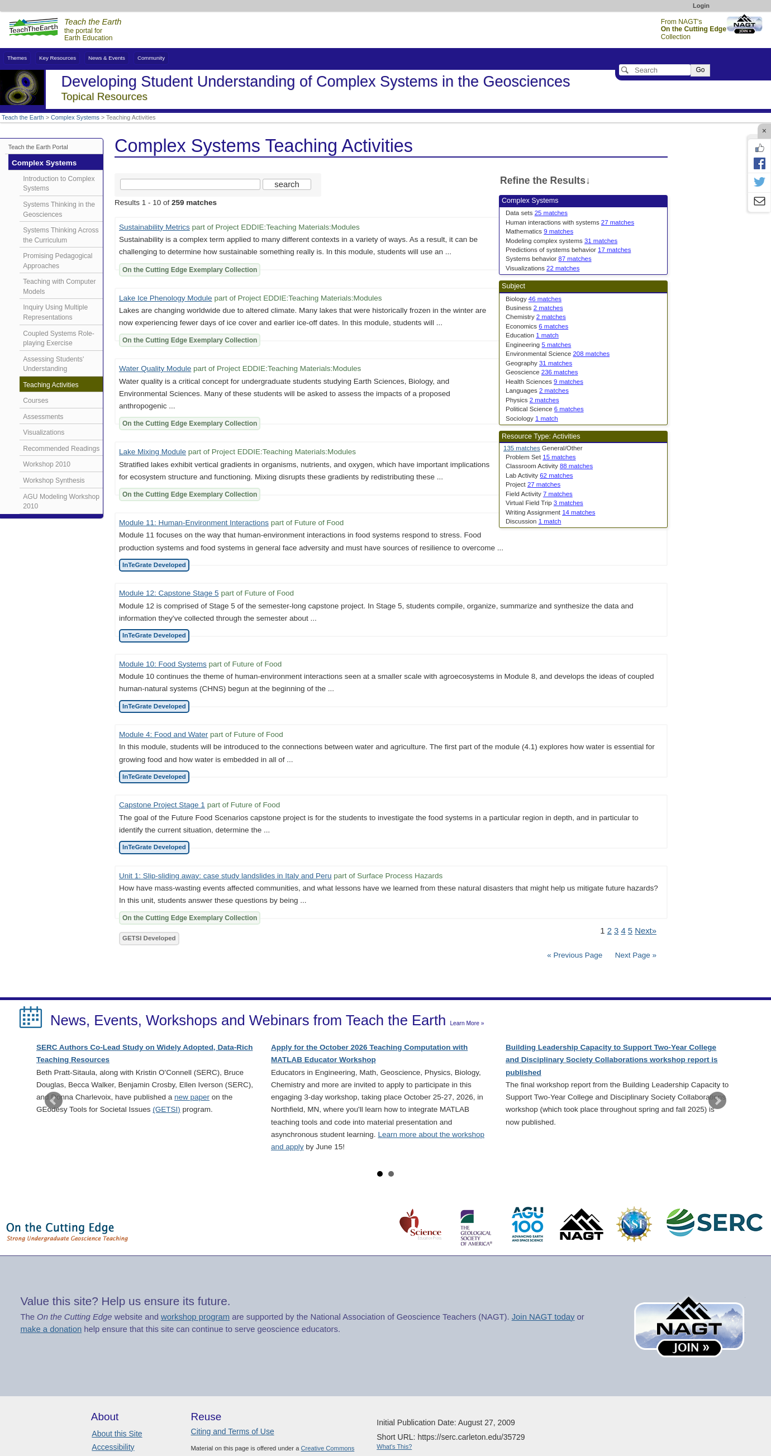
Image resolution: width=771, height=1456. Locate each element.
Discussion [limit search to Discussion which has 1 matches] (533, 521)
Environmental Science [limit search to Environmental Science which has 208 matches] (558, 353)
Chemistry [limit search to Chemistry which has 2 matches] (536, 316)
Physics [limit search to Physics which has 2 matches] (532, 400)
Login (701, 5)
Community (151, 58)
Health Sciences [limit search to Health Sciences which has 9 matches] (544, 381)
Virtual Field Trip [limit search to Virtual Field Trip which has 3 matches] (544, 502)
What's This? (394, 1446)
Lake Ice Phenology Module (165, 298)
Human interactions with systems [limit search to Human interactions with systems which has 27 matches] (570, 222)
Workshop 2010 (46, 464)
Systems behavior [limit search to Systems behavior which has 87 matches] (549, 258)
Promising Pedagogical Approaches (57, 261)
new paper (192, 1097)
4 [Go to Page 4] (623, 930)
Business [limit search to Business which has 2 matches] (534, 307)
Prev (54, 1101)
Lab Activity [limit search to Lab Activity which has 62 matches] (539, 475)
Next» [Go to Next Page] (645, 930)
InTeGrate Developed (154, 565)
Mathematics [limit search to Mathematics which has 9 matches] (539, 231)
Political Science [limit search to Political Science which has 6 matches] (545, 409)
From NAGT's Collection (693, 29)
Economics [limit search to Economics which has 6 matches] (537, 326)
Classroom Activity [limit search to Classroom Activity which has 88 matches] (549, 466)
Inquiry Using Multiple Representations (55, 312)
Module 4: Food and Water (163, 734)
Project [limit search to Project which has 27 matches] (533, 484)
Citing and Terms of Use (232, 1431)
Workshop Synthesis (53, 480)
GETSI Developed (149, 938)
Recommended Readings (61, 449)
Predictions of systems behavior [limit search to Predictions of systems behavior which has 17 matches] (568, 249)
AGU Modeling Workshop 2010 (61, 502)
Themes (17, 58)
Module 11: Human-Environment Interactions (194, 522)
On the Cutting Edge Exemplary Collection (189, 270)
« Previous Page (574, 955)
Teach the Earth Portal (38, 147)
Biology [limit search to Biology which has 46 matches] (533, 299)
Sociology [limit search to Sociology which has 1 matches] (532, 418)
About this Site (117, 1433)
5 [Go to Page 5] (630, 930)
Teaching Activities (50, 385)
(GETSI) (166, 1109)
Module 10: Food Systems (163, 664)
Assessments (43, 417)
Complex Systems (75, 117)
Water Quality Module (155, 368)
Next (717, 1101)
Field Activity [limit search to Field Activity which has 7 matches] (539, 494)
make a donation (51, 1329)
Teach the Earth (23, 117)
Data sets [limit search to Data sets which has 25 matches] (537, 213)
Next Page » (634, 955)
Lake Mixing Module (152, 452)
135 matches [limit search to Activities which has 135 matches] (521, 448)
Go (700, 70)
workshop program (195, 1316)
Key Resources (57, 58)
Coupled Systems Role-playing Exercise (58, 339)
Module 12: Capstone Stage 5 (169, 593)
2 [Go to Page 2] (609, 930)
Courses (35, 401)
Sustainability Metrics (154, 227)
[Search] (655, 69)
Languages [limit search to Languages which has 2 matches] (537, 390)
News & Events (106, 58)
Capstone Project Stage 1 (162, 805)
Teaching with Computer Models (59, 287)
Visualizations (43, 432)
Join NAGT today (543, 1316)
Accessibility (113, 1447)
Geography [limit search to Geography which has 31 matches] (539, 363)
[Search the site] (190, 184)
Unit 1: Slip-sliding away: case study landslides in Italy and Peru (225, 876)
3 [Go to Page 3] (616, 930)
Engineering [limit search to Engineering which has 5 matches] (538, 344)
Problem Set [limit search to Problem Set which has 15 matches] (541, 457)
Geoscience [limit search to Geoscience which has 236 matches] (542, 372)
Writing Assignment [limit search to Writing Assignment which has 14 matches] (550, 512)
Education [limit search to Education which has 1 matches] (532, 335)
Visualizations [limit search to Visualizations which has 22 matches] (542, 268)
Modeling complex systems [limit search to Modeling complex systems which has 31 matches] (561, 240)
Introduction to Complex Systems (58, 184)
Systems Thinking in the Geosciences (59, 209)
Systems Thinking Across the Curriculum (60, 235)
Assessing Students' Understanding (53, 364)
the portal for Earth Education (92, 30)
